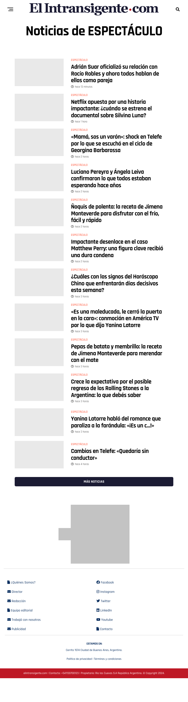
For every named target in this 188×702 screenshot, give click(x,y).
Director (15, 615)
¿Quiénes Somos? (21, 606)
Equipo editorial (20, 634)
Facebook (105, 606)
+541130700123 (70, 697)
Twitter (103, 625)
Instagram (105, 615)
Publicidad (16, 653)
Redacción (16, 625)
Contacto (104, 653)
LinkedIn (104, 634)
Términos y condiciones (107, 683)
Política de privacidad (79, 683)
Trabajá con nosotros (24, 643)
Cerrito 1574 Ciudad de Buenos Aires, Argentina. (94, 670)
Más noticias (94, 505)
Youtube (104, 643)
